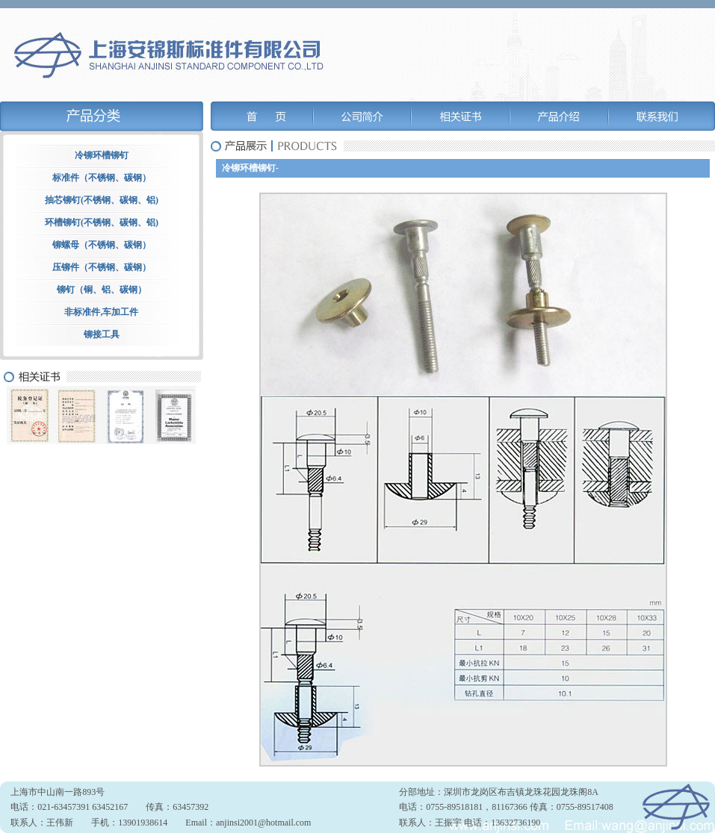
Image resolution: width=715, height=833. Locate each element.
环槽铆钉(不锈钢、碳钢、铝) (101, 222)
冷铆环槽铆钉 (102, 155)
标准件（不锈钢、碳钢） (101, 177)
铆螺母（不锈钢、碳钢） (101, 245)
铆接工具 (102, 334)
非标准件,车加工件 (101, 312)
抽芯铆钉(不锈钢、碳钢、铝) (101, 200)
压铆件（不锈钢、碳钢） (101, 267)
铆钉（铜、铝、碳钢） (101, 289)
